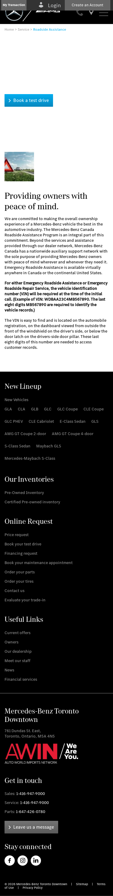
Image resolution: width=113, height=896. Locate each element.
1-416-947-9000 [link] (30, 793)
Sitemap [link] (82, 884)
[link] (80, 13)
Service (23, 29)
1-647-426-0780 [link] (30, 812)
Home (9, 29)
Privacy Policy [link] (32, 887)
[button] (14, 5)
